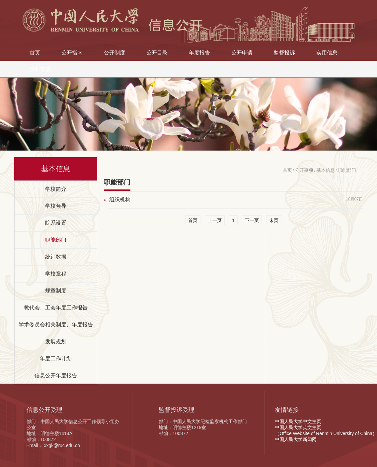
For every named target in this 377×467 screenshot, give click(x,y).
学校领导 (55, 206)
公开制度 (114, 53)
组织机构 (119, 199)
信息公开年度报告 (56, 375)
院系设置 (55, 223)
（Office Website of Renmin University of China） (326, 433)
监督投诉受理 (176, 410)
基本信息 (325, 170)
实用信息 (327, 53)
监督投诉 (284, 53)
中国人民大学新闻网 (296, 439)
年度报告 (199, 53)
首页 (35, 53)
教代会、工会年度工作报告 (56, 307)
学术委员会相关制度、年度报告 (56, 324)
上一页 (215, 220)
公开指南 (72, 53)
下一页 (252, 220)
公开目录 (157, 53)
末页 (273, 220)
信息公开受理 (44, 410)
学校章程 (55, 274)
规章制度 (55, 290)
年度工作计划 (56, 358)
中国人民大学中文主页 (298, 421)
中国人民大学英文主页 (298, 427)
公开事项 (304, 170)
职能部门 (55, 240)
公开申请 (242, 53)
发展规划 (55, 341)
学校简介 (55, 189)
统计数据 (55, 257)
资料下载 (40, 69)
